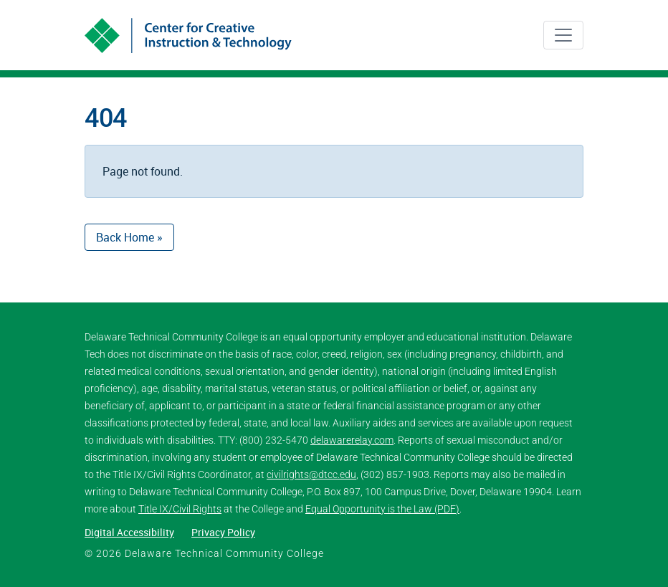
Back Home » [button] (129, 237)
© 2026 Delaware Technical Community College (204, 553)
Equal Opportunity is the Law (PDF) (382, 509)
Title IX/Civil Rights (179, 509)
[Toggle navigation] (563, 35)
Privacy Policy (223, 532)
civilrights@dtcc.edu (311, 474)
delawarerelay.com (351, 440)
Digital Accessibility (129, 532)
